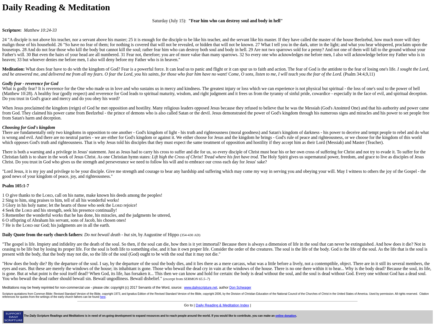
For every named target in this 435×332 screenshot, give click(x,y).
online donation (285, 315)
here (102, 296)
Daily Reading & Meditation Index (222, 305)
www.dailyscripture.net (200, 287)
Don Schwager (240, 287)
